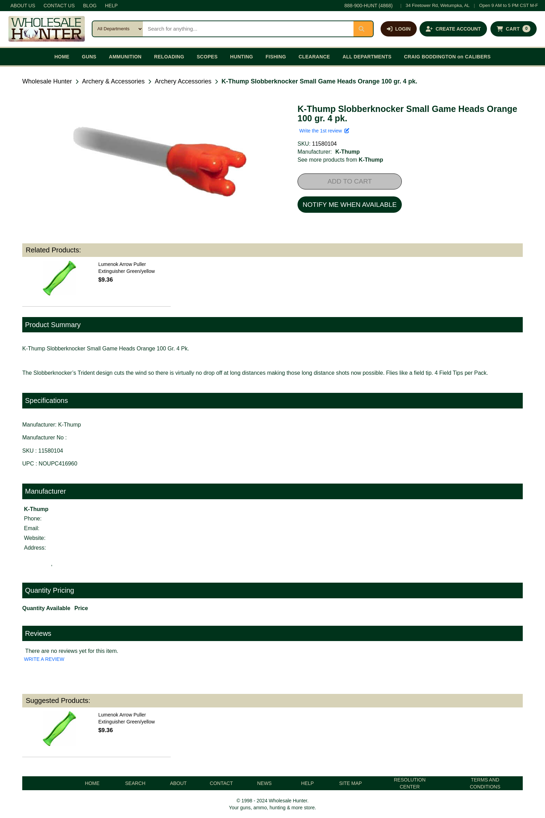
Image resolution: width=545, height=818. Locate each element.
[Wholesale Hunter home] (46, 29)
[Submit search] (363, 29)
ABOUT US (22, 5)
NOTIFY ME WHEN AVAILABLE (350, 204)
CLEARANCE (314, 56)
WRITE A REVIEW (44, 659)
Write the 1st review (324, 130)
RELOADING (169, 56)
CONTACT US (59, 5)
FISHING (276, 56)
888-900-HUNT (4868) (368, 5)
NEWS (264, 783)
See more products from (340, 160)
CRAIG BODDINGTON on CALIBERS (447, 56)
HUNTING (241, 56)
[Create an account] (453, 29)
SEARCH (135, 783)
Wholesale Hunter (47, 81)
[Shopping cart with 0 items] (513, 29)
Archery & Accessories (113, 81)
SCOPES (207, 56)
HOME (61, 56)
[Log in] (399, 29)
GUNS (89, 56)
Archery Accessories (183, 81)
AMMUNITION (125, 56)
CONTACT (221, 783)
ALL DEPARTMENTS (366, 56)
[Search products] (248, 29)
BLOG (90, 5)
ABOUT (178, 783)
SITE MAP (350, 783)
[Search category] (117, 29)
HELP (111, 5)
